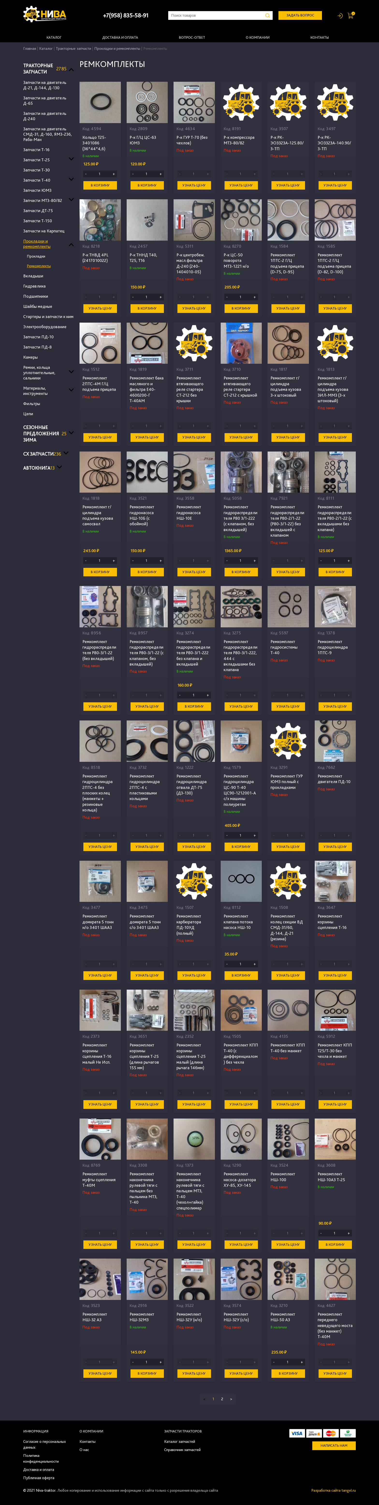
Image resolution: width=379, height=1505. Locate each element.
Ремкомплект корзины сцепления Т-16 (332, 921)
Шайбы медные (37, 306)
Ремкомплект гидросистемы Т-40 (284, 647)
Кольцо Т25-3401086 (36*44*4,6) (94, 143)
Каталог (53, 37)
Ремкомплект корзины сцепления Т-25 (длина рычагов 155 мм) (144, 1056)
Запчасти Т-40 (36, 180)
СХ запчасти (42, 454)
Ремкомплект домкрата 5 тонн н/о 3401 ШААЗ (98, 921)
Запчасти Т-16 (36, 149)
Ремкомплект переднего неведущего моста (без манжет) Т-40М (335, 1325)
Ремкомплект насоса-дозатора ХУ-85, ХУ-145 (240, 1179)
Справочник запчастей (182, 1449)
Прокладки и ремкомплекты (117, 48)
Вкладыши (33, 275)
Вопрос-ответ (192, 37)
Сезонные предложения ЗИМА (44, 433)
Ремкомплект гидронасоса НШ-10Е (188, 512)
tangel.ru (349, 1490)
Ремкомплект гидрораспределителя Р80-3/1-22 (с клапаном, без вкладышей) (147, 653)
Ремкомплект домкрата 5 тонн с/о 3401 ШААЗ (145, 921)
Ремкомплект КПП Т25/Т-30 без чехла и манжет (335, 1050)
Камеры (30, 357)
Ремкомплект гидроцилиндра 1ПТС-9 (333, 647)
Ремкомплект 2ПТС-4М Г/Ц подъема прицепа (99, 383)
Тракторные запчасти (73, 48)
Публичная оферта (38, 1477)
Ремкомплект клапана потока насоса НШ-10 (238, 921)
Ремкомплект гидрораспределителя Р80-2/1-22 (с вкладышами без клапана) (335, 518)
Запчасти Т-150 (37, 220)
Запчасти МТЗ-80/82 (42, 200)
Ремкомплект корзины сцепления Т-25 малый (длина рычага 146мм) (191, 1056)
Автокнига (39, 468)
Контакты (319, 37)
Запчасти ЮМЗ (37, 190)
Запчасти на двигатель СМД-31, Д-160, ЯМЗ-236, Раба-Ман (47, 134)
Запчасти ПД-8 (37, 346)
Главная (29, 48)
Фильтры (31, 403)
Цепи (28, 413)
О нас (84, 1449)
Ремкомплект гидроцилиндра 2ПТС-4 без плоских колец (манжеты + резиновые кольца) (97, 792)
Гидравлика (34, 286)
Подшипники (35, 296)
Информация (35, 1431)
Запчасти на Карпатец (44, 230)
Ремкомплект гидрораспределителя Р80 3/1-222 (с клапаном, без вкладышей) (240, 518)
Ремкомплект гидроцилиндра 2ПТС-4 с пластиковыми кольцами (145, 787)
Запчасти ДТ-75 (38, 210)
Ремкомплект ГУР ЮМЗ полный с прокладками (286, 781)
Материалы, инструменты (35, 391)
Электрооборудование (44, 326)
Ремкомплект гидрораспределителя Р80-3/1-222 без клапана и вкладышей (193, 653)
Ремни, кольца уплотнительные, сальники (39, 372)
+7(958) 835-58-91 (125, 15)
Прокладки (36, 256)
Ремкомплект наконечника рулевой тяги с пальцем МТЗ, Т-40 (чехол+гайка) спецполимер (190, 1190)
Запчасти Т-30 (36, 169)
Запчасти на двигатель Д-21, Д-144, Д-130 (44, 85)
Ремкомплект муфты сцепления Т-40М (99, 1179)
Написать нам (334, 1445)
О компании (258, 37)
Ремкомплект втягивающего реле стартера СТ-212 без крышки (190, 389)
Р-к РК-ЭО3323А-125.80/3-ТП (287, 143)
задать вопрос (300, 15)
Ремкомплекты (39, 266)
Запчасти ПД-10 (38, 336)
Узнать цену (194, 185)
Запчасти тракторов (183, 1431)
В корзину (100, 185)
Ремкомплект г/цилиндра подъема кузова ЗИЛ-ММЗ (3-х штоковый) (333, 389)
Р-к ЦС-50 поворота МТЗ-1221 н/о (236, 260)
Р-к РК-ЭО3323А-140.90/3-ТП (334, 143)
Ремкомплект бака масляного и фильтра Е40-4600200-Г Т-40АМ (147, 389)
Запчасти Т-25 (36, 159)
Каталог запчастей (179, 1441)
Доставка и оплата (120, 37)
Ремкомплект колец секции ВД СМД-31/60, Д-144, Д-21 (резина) (286, 927)
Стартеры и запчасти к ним (48, 316)
